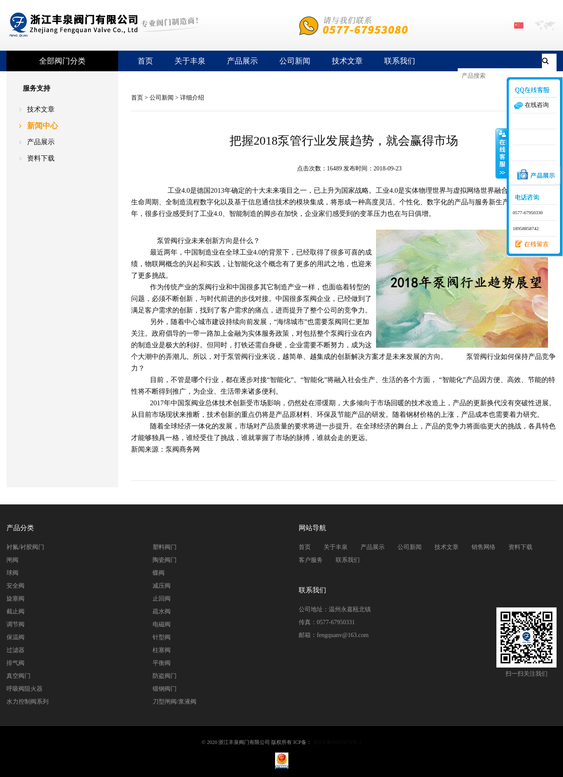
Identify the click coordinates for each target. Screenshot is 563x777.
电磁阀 (162, 624)
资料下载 (41, 158)
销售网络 (483, 547)
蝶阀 (159, 573)
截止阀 (15, 611)
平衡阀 (162, 663)
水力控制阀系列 (27, 701)
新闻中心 (42, 125)
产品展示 (242, 61)
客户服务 (311, 560)
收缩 (502, 153)
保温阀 (15, 637)
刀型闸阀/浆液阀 (174, 701)
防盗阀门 (165, 676)
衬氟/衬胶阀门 (25, 547)
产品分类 (20, 527)
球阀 (12, 573)
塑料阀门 (165, 547)
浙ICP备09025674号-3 (337, 742)
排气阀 (15, 663)
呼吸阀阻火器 (24, 689)
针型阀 (162, 637)
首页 (145, 61)
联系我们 (399, 61)
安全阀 (15, 586)
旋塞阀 (15, 598)
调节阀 (15, 624)
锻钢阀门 (165, 689)
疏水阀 (162, 611)
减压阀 (162, 586)
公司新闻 (294, 61)
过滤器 (15, 650)
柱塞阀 (162, 650)
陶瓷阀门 (165, 560)
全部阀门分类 (62, 61)
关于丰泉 (189, 61)
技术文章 (347, 61)
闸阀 (12, 560)
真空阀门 (18, 676)
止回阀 (162, 598)
